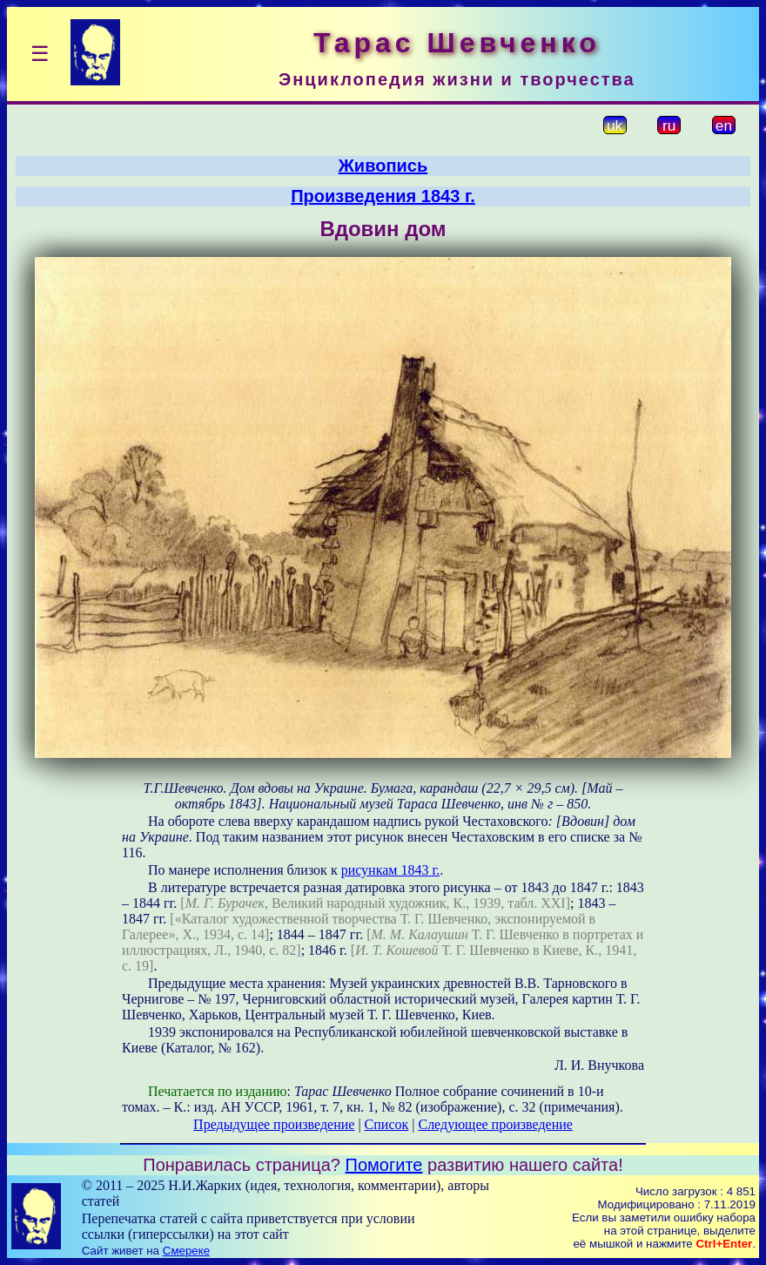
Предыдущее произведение (273, 1124)
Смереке (186, 1250)
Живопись (383, 165)
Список (387, 1124)
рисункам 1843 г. (390, 869)
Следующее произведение (495, 1124)
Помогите (384, 1164)
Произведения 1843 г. (383, 196)
